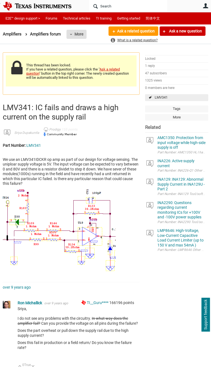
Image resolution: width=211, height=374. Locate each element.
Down (33, 366)
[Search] (128, 6)
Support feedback (205, 315)
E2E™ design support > (22, 18)
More (78, 34)
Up (20, 366)
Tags (177, 109)
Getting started (128, 18)
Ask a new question (185, 31)
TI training (104, 18)
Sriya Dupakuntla (26, 133)
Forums (51, 18)
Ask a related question (136, 31)
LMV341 (161, 97)
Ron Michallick (30, 303)
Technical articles (76, 18)
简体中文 (153, 18)
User (205, 6)
